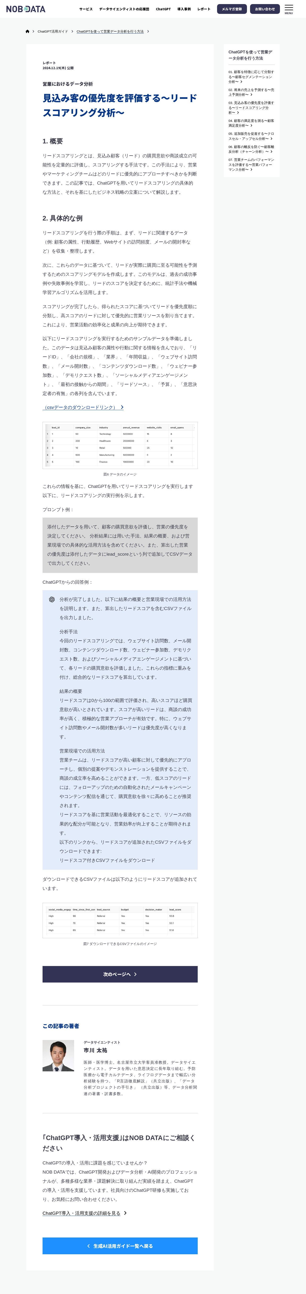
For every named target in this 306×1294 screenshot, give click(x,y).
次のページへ (120, 944)
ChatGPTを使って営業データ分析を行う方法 (110, 31)
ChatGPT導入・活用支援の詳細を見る (81, 1183)
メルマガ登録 (232, 8)
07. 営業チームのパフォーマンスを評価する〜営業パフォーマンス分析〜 (251, 164)
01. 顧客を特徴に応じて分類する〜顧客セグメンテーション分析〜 (251, 77)
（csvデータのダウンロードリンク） (83, 407)
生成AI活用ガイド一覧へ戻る (120, 1215)
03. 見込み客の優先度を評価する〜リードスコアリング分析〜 (251, 107)
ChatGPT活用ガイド (53, 31)
